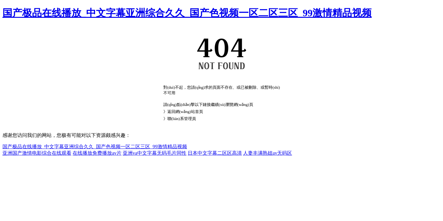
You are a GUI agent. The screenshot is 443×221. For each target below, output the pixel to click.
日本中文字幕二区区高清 (215, 153)
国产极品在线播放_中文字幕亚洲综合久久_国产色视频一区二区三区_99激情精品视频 (187, 12)
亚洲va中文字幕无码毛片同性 (154, 153)
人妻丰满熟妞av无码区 (267, 153)
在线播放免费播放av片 (97, 153)
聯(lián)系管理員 (181, 118)
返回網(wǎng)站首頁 (185, 111)
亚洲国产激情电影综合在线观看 (36, 153)
